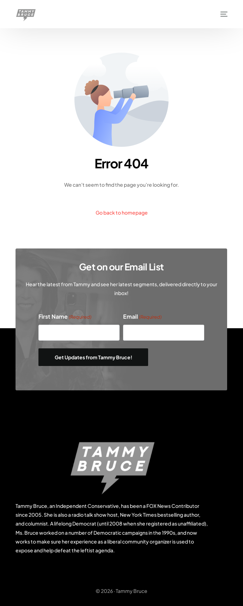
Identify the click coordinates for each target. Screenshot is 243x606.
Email (142, 317)
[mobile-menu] (220, 14)
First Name (64, 317)
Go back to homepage (122, 212)
